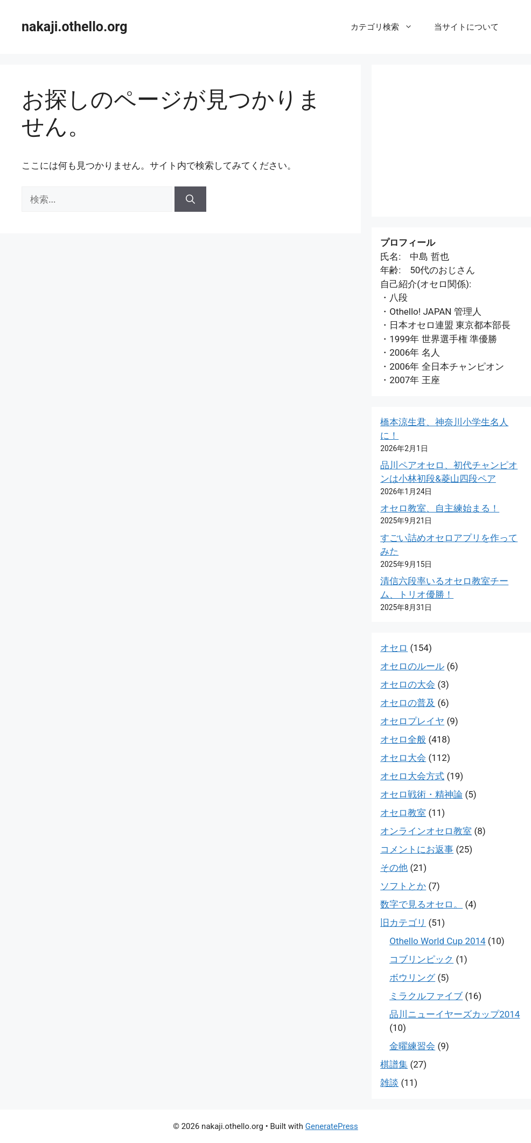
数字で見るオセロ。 (421, 904)
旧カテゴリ (403, 922)
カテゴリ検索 (387, 27)
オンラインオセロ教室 (426, 831)
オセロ (394, 647)
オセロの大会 (407, 684)
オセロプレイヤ (412, 721)
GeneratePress (331, 1126)
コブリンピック (421, 959)
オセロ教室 (403, 812)
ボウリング (412, 977)
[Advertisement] (451, 140)
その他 (394, 867)
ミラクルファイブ (426, 995)
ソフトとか (403, 886)
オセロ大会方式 (412, 776)
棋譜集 (394, 1064)
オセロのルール (412, 666)
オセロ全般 (403, 739)
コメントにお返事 (416, 849)
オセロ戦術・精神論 (421, 794)
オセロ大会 (403, 757)
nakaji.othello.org (74, 26)
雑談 (389, 1082)
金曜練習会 (412, 1046)
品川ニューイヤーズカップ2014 (454, 1014)
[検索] (190, 199)
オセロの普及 (407, 702)
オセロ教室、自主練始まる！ (439, 508)
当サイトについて (466, 27)
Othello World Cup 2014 (437, 941)
